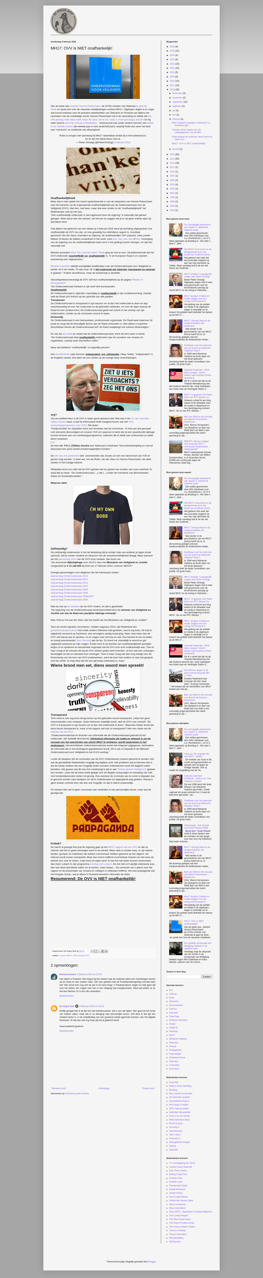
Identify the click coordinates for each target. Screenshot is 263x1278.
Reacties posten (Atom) (77, 1093)
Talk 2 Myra (174, 1134)
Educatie (173, 1012)
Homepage (104, 1088)
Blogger (152, 1261)
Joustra (62, 955)
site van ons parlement (67, 455)
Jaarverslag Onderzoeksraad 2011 (69, 582)
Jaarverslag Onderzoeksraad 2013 (69, 576)
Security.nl (174, 1127)
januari (176, 149)
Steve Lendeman (177, 1204)
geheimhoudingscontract (64, 630)
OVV (87, 955)
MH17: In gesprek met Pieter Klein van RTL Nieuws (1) (198, 396)
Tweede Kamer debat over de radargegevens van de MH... (187, 131)
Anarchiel (173, 1082)
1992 (172, 206)
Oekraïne (173, 1042)
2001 (172, 193)
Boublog (173, 1090)
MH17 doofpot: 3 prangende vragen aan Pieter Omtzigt (198, 275)
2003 (172, 184)
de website (73, 606)
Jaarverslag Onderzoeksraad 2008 (69, 592)
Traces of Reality (177, 1230)
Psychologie (175, 1054)
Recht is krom (176, 1123)
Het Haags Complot (178, 1104)
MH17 (69, 955)
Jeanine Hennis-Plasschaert (85, 106)
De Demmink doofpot (179, 1097)
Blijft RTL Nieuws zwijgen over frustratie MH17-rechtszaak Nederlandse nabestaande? (196, 445)
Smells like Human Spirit (181, 1200)
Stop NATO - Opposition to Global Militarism (190, 1211)
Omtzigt (80, 955)
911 (171, 990)
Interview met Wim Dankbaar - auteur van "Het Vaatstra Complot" (197, 779)
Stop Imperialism (177, 1208)
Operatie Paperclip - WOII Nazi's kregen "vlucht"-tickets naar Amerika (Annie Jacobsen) (197, 374)
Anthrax (173, 994)
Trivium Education (178, 1234)
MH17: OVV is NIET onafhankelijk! (189, 143)
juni (174, 114)
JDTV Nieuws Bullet (179, 1108)
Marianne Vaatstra (178, 1039)
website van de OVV (62, 731)
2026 (172, 46)
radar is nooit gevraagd (121, 119)
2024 (172, 55)
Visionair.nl (174, 1138)
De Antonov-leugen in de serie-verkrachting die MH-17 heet (197, 673)
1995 (172, 197)
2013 (172, 163)
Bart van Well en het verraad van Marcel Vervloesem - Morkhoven (198, 419)
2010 (172, 171)
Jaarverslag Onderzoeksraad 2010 (69, 586)
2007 (172, 176)
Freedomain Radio (178, 1185)
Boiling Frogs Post (178, 1174)
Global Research (177, 1189)
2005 (172, 180)
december (177, 93)
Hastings (173, 1031)
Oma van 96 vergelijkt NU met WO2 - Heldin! (196, 755)
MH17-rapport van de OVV (122, 847)
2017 (172, 85)
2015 (172, 154)
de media (68, 333)
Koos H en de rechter (179, 1116)
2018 (172, 81)
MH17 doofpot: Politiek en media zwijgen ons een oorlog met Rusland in (196, 299)
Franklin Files (175, 1178)
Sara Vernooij (83, 640)
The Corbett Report (178, 1215)
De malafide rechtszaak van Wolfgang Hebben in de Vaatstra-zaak (197, 946)
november (177, 97)
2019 (172, 76)
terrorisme (174, 1068)
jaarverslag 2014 (68, 559)
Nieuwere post (59, 1088)
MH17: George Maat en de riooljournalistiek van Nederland (197, 323)
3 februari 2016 (122, 142)
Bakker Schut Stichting (180, 1086)
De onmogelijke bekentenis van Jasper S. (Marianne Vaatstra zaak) (197, 227)
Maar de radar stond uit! (95, 119)
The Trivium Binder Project (182, 1226)
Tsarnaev (173, 1061)
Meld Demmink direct (179, 1119)
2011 (172, 167)
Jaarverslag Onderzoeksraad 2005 (69, 599)
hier (115, 239)
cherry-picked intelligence (132, 769)
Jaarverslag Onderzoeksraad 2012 (69, 579)
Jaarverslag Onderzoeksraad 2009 (69, 589)
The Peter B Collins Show (181, 1223)
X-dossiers (174, 1065)
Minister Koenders (60, 266)
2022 (172, 64)
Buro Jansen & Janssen (180, 1093)
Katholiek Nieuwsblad (179, 1112)
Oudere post (148, 1088)
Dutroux (173, 1009)
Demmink (174, 1001)
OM (74, 955)
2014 (172, 159)
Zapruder (173, 1149)
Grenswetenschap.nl (179, 1101)
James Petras (176, 1193)
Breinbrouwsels (68, 974)
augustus (177, 106)
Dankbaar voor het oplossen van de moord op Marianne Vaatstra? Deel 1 (198, 348)
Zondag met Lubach (101, 864)
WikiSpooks (175, 1241)
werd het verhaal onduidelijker (81, 123)
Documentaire (176, 1005)
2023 (172, 59)
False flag (174, 1016)
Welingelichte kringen (179, 1142)
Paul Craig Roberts (178, 1197)
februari (176, 119)
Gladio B (173, 1027)
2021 (172, 68)
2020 (172, 72)
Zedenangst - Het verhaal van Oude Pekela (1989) (196, 826)
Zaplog (172, 1146)
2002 (172, 188)
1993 (172, 201)
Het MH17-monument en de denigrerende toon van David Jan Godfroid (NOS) (197, 252)
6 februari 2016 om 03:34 (92, 1006)
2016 (172, 89)
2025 (172, 51)
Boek (171, 997)
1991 (172, 210)
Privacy (172, 1046)
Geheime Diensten (178, 1020)
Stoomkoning (175, 1131)
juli (174, 110)
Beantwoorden (67, 996)
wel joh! (140, 119)
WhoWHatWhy (176, 1238)
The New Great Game (180, 1219)
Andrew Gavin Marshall (180, 1167)
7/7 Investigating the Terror (182, 1163)
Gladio (172, 1024)
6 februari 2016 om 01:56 (89, 974)
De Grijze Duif (67, 1006)
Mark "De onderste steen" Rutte (88, 252)
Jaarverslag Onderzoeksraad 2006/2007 (72, 596)
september (177, 102)
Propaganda (175, 1050)
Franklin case (175, 1182)
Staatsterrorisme (177, 1057)
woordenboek (62, 354)
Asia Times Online (178, 1170)
